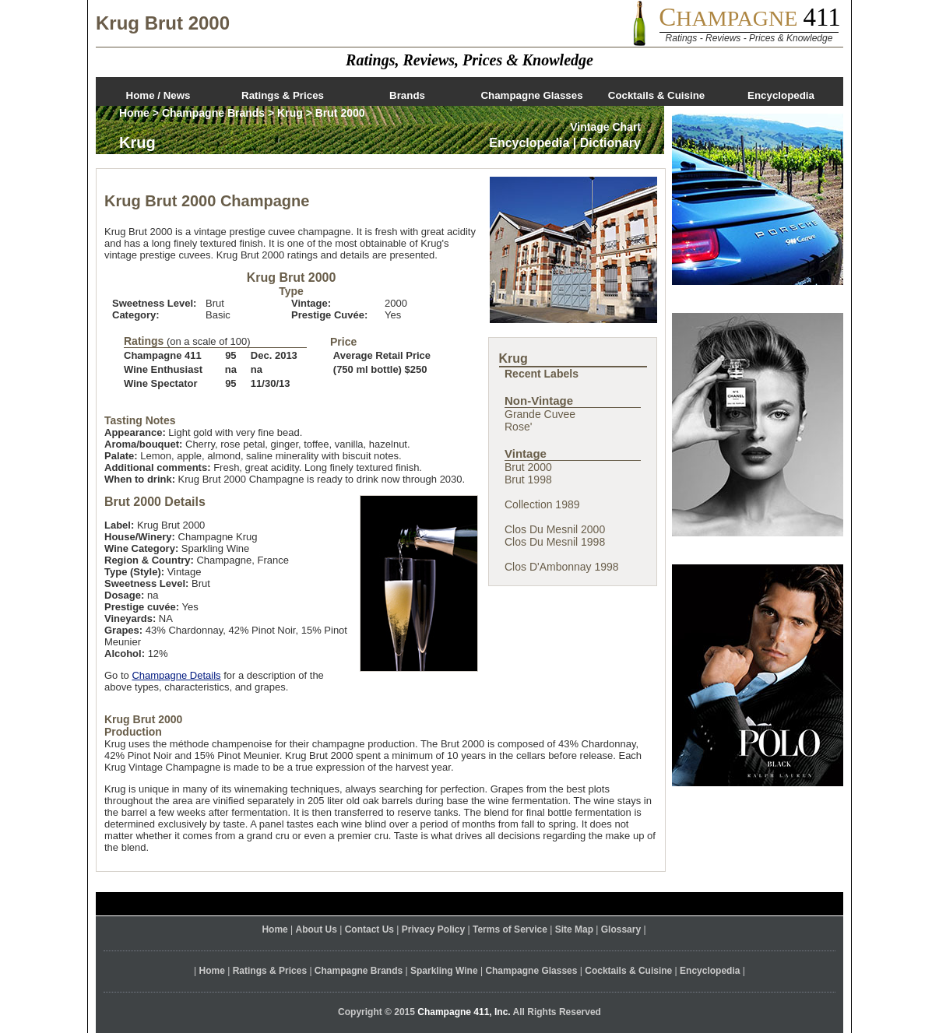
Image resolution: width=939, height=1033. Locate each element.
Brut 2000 (528, 467)
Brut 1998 (528, 479)
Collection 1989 (542, 504)
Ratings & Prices (282, 95)
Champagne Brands (213, 113)
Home (134, 113)
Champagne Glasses (531, 95)
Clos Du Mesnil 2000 (555, 529)
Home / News (158, 95)
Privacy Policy (433, 929)
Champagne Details (176, 675)
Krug (290, 113)
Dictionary (610, 142)
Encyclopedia (780, 95)
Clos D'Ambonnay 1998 (562, 566)
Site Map (574, 929)
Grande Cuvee (540, 414)
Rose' (518, 426)
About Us (316, 929)
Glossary (621, 929)
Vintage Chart (605, 127)
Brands (407, 95)
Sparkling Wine (444, 970)
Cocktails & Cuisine (656, 95)
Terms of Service (510, 929)
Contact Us (369, 929)
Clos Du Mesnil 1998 (555, 542)
